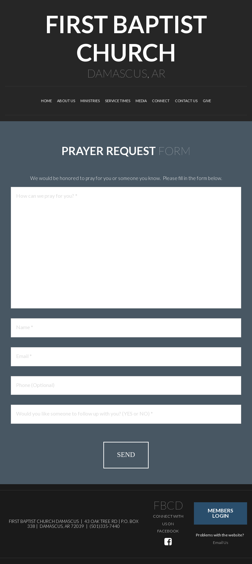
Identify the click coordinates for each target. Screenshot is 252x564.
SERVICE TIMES (117, 101)
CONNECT (161, 101)
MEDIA (141, 101)
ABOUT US (66, 101)
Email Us (220, 542)
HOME (46, 101)
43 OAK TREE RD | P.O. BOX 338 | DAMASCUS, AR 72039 (82, 524)
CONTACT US (186, 101)
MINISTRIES (90, 101)
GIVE (207, 101)
